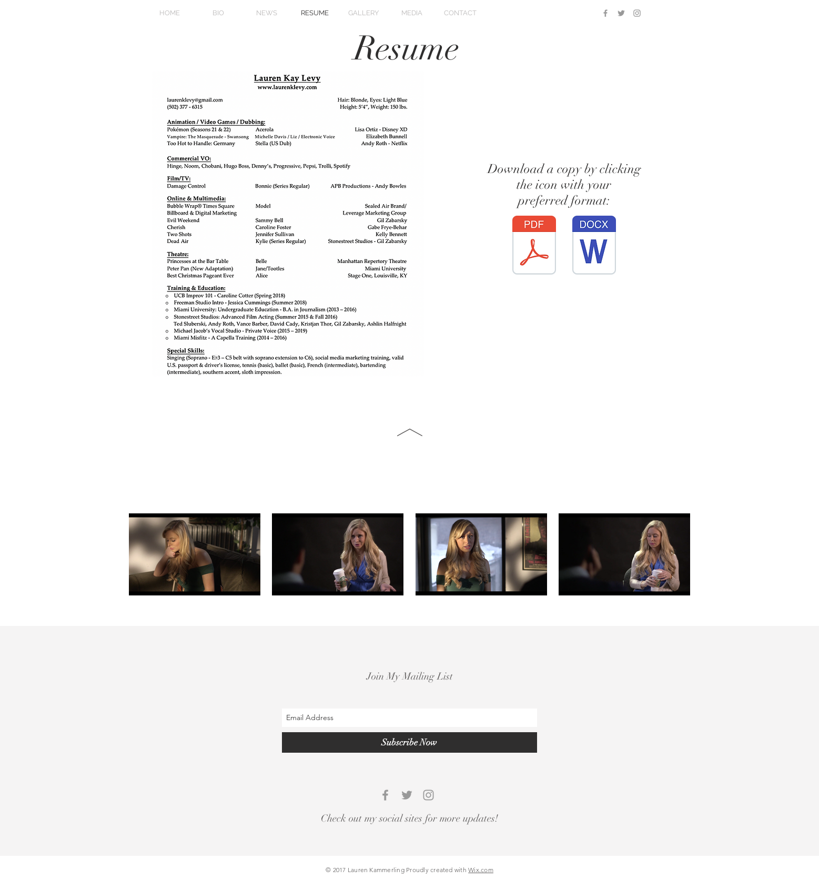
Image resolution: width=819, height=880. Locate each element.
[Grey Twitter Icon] (621, 13)
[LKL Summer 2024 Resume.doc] (594, 246)
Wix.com (480, 870)
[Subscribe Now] (409, 742)
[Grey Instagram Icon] (637, 13)
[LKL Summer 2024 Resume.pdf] (534, 246)
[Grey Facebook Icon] (605, 13)
